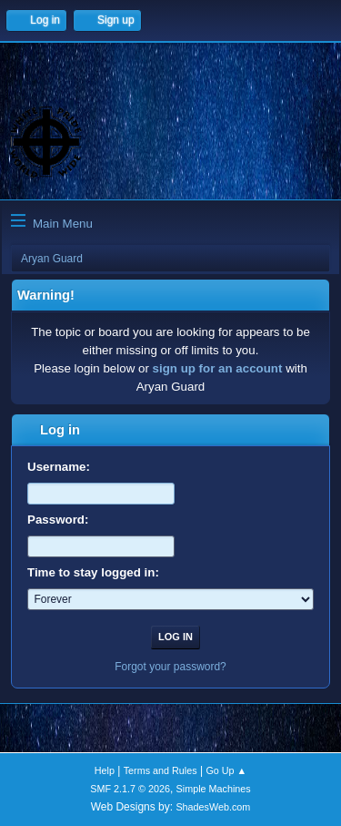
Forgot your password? (170, 666)
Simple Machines (213, 788)
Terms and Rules (160, 770)
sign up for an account (218, 368)
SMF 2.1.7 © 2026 (130, 788)
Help (105, 770)
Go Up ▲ (226, 770)
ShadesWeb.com (213, 806)
